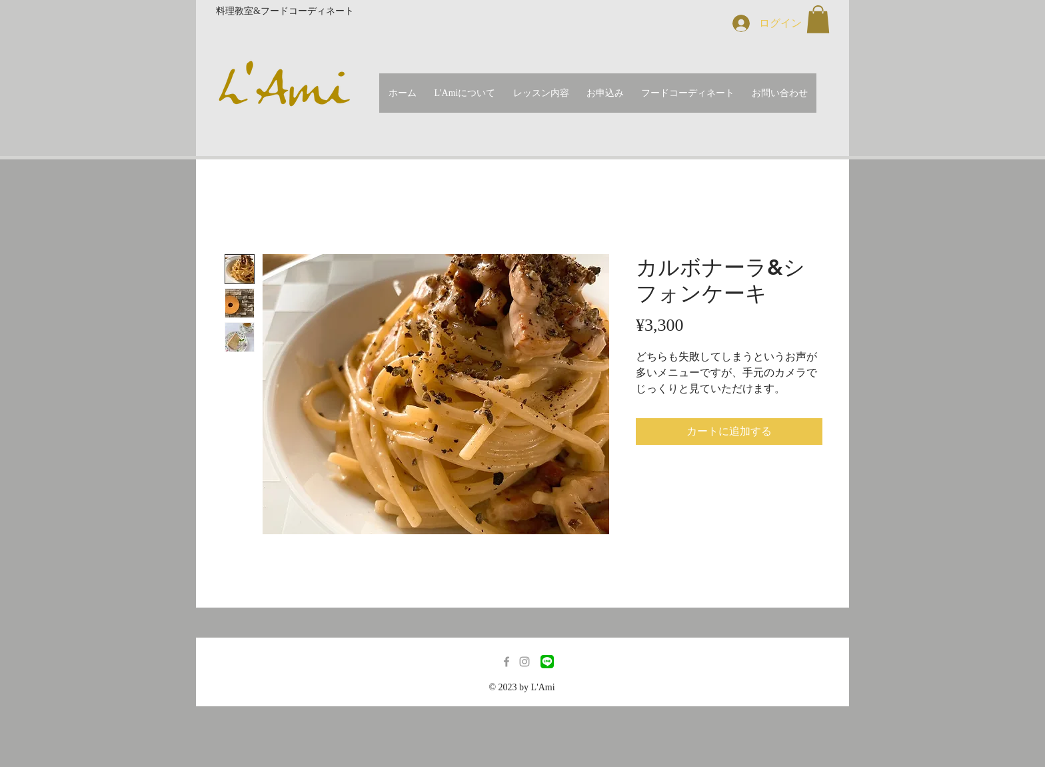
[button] (818, 19)
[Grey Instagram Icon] (524, 661)
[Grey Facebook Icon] (506, 661)
